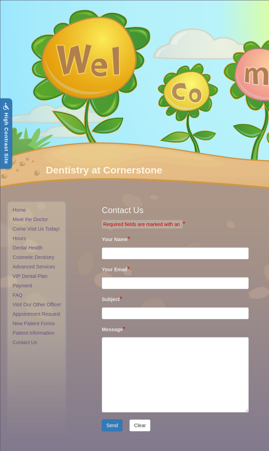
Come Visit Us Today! (36, 229)
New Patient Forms (34, 323)
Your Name (115, 239)
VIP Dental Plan (30, 276)
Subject (111, 299)
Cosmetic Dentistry (33, 257)
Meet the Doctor (30, 219)
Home (19, 210)
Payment (22, 285)
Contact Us (25, 342)
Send (112, 425)
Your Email (114, 269)
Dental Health (28, 248)
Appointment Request (36, 314)
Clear (140, 425)
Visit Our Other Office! (37, 304)
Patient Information (33, 333)
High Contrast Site (5, 133)
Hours (19, 238)
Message (112, 329)
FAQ (17, 295)
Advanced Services (34, 266)
